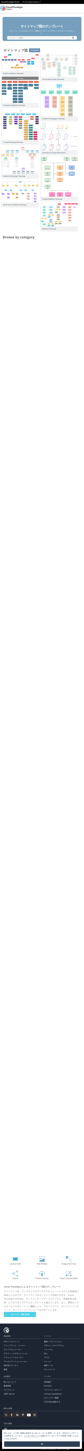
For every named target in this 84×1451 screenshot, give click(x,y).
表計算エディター (11, 1365)
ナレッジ (47, 1361)
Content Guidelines (53, 1394)
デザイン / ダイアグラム (54, 1345)
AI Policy (48, 1386)
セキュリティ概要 (51, 1398)
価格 (5, 1369)
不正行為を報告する (52, 1402)
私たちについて (10, 1382)
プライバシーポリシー (53, 1390)
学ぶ (46, 1353)
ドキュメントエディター (14, 1357)
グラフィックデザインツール (15, 1353)
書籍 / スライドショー (53, 1341)
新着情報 (7, 1386)
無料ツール (48, 1365)
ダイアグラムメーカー (13, 1349)
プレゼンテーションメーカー (15, 1361)
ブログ (46, 1357)
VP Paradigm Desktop (31, 2)
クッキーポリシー (31, 1436)
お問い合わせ (9, 1394)
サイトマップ (49, 1369)
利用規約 (47, 1382)
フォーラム (48, 1349)
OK (42, 1444)
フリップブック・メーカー (14, 1345)
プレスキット (9, 1390)
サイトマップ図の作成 (20, 1314)
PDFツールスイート (12, 1341)
